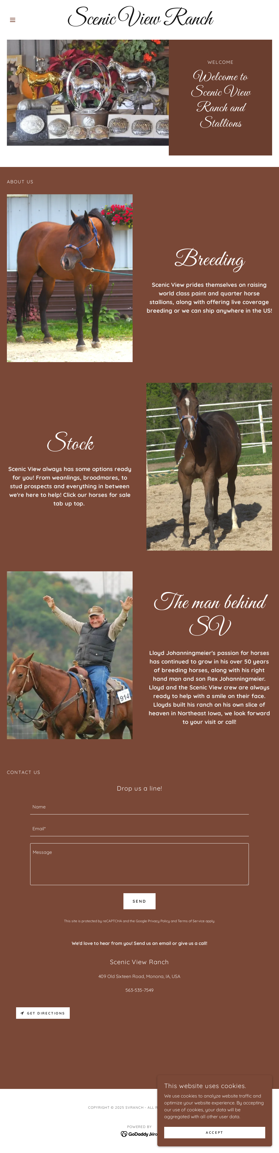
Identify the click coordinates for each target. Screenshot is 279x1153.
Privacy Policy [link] (159, 921)
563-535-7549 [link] (139, 990)
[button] (27, 20)
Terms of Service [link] (191, 921)
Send (139, 901)
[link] (139, 23)
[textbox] (139, 807)
